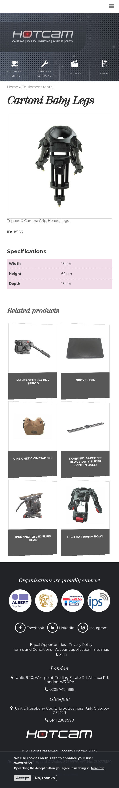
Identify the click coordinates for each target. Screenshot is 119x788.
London (59, 668)
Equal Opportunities (48, 645)
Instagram (98, 628)
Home (12, 87)
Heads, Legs (58, 221)
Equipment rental (37, 87)
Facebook (35, 628)
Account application (73, 649)
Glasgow (60, 699)
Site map (101, 649)
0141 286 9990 (61, 720)
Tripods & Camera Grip (26, 221)
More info (97, 768)
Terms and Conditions (32, 649)
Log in (61, 654)
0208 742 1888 (61, 689)
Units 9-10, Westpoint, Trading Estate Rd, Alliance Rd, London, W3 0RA (62, 680)
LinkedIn (66, 628)
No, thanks (45, 778)
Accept (22, 778)
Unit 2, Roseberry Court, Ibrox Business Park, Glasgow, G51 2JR (62, 710)
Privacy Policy (81, 645)
